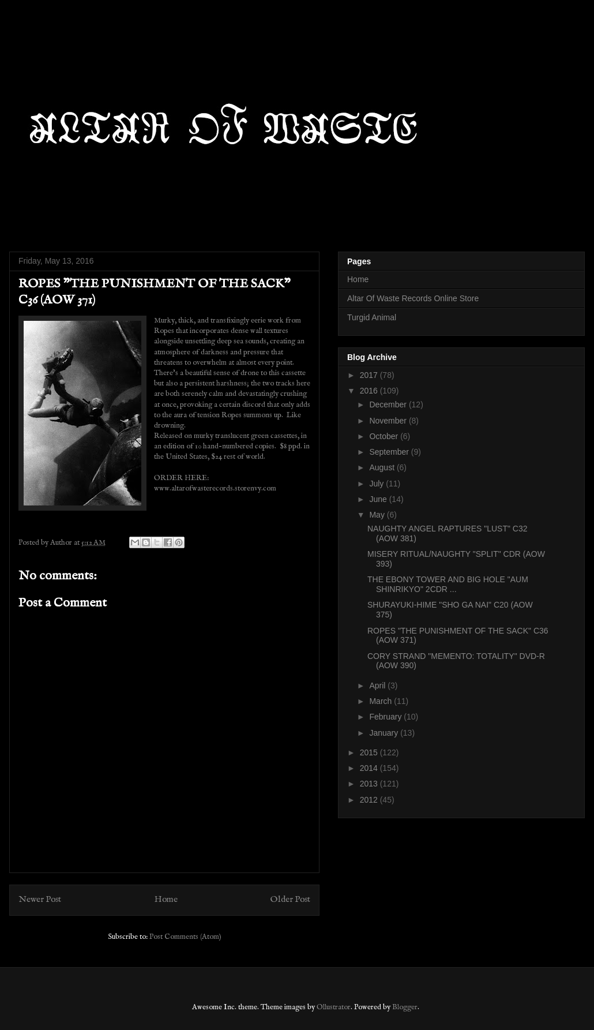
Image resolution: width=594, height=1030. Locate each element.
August (382, 467)
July (377, 483)
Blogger (405, 1007)
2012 (370, 799)
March (381, 701)
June (379, 499)
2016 (370, 390)
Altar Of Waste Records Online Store (413, 298)
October (384, 436)
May (377, 514)
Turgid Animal (371, 317)
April (378, 685)
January (384, 732)
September (390, 451)
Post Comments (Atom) (185, 937)
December (388, 404)
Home (166, 899)
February (386, 716)
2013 (370, 783)
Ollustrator (334, 1007)
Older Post (290, 899)
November (388, 420)
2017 (370, 375)
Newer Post (39, 899)
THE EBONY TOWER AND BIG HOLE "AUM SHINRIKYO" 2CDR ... (447, 584)
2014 (370, 768)
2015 (370, 752)
